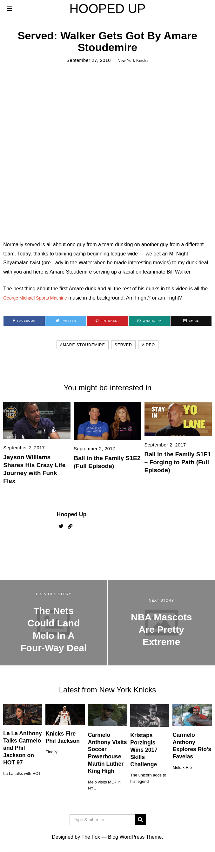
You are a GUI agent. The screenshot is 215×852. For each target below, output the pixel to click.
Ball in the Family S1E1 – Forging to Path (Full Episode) (177, 462)
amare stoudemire (82, 345)
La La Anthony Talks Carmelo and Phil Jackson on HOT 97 (22, 747)
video (148, 345)
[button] (140, 819)
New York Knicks (133, 60)
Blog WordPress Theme (135, 837)
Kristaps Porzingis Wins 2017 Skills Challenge (144, 749)
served (123, 345)
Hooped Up (72, 514)
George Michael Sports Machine (39, 298)
